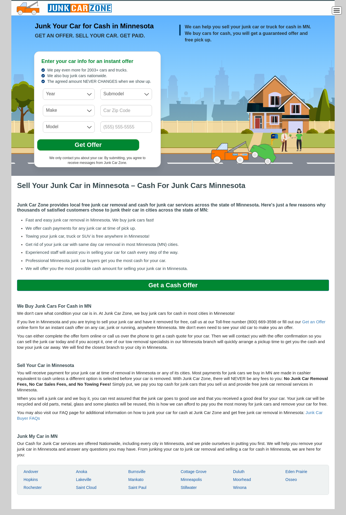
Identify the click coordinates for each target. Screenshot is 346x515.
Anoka (81, 471)
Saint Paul (137, 487)
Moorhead (242, 479)
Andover (31, 471)
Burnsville (136, 471)
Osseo (291, 479)
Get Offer (88, 144)
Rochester (33, 487)
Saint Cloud (86, 487)
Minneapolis (191, 479)
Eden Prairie (296, 471)
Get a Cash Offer (173, 285)
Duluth (238, 471)
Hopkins (31, 479)
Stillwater (189, 487)
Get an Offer (313, 321)
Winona (239, 487)
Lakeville (83, 479)
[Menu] (337, 10)
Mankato (136, 479)
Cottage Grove (193, 471)
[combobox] (69, 94)
